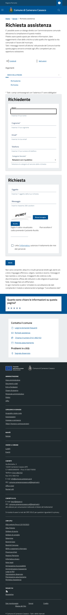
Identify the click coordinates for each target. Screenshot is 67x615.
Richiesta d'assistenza (13, 579)
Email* (14, 134)
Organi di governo (12, 390)
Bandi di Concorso (12, 545)
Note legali (9, 562)
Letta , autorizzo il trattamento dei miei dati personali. (35, 245)
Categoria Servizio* (19, 156)
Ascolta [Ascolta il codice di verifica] (15, 224)
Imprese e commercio (13, 420)
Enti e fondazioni (12, 387)
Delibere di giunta (12, 531)
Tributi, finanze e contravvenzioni (17, 423)
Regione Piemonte (11, 3)
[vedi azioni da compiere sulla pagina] (41, 61)
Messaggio (16, 201)
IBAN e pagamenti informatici (16, 548)
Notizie (8, 436)
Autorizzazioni (11, 416)
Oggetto (15, 189)
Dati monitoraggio (12, 603)
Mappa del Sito (20, 606)
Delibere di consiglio (13, 534)
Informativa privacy (12, 559)
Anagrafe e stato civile (14, 413)
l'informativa (24, 245)
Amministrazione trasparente (16, 569)
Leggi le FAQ (10, 571)
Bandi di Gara (10, 541)
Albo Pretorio (10, 528)
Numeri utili (10, 489)
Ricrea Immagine (40, 217)
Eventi (8, 452)
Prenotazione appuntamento (16, 577)
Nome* (14, 108)
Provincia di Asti (11, 552)
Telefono (15, 146)
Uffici (7, 400)
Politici (8, 397)
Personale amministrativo (15, 394)
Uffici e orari (10, 485)
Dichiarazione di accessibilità (16, 566)
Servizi (14, 18)
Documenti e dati (12, 383)
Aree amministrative (13, 380)
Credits (45, 603)
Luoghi (8, 448)
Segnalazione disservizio (14, 574)
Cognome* (16, 123)
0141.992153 (17, 472)
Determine (9, 538)
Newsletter (10, 594)
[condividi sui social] (11, 61)
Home (8, 18)
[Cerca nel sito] (58, 10)
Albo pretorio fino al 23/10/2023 (17, 524)
